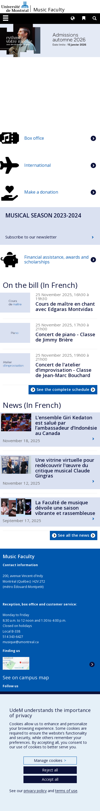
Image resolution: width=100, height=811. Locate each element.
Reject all (50, 769)
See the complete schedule (63, 389)
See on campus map (26, 677)
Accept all (50, 779)
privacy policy (35, 790)
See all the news (73, 535)
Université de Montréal (15, 6)
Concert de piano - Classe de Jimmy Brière (65, 337)
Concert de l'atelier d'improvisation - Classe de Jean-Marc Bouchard (63, 369)
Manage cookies (50, 760)
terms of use (66, 790)
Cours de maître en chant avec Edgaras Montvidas (65, 306)
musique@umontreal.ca (21, 642)
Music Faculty (49, 9)
